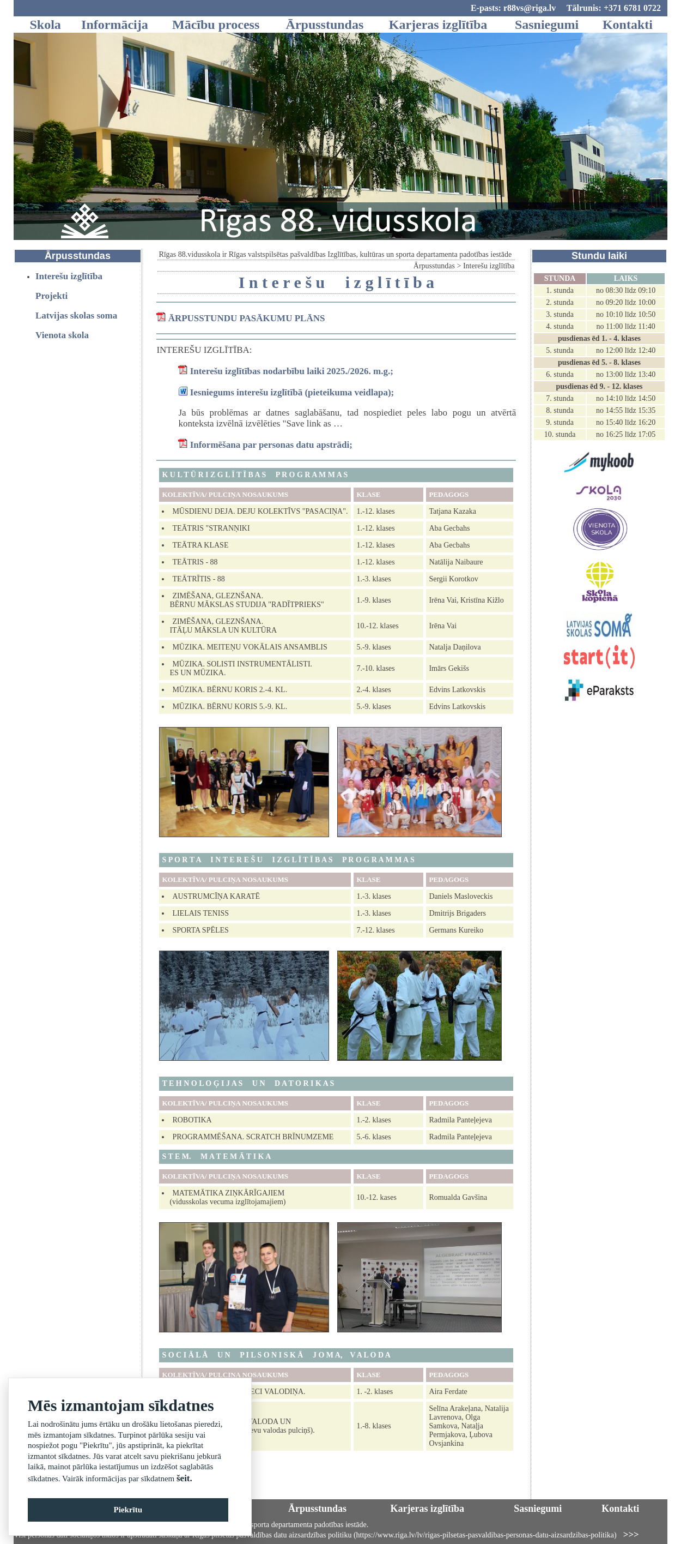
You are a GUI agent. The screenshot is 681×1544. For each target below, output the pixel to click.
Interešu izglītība (68, 276)
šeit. (184, 1478)
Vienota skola (62, 335)
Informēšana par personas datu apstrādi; (271, 445)
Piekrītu (128, 1509)
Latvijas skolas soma (76, 315)
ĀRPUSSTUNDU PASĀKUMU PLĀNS (246, 318)
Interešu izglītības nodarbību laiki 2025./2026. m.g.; (291, 371)
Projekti (51, 296)
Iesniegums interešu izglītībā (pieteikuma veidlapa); (292, 392)
